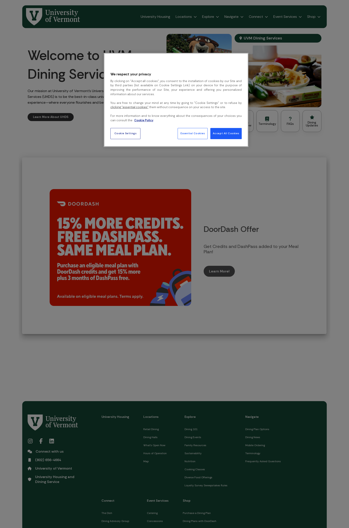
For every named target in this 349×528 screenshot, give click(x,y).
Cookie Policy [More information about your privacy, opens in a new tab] (143, 120)
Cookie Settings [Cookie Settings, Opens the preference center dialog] (125, 133)
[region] (176, 100)
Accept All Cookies (226, 133)
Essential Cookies (193, 133)
